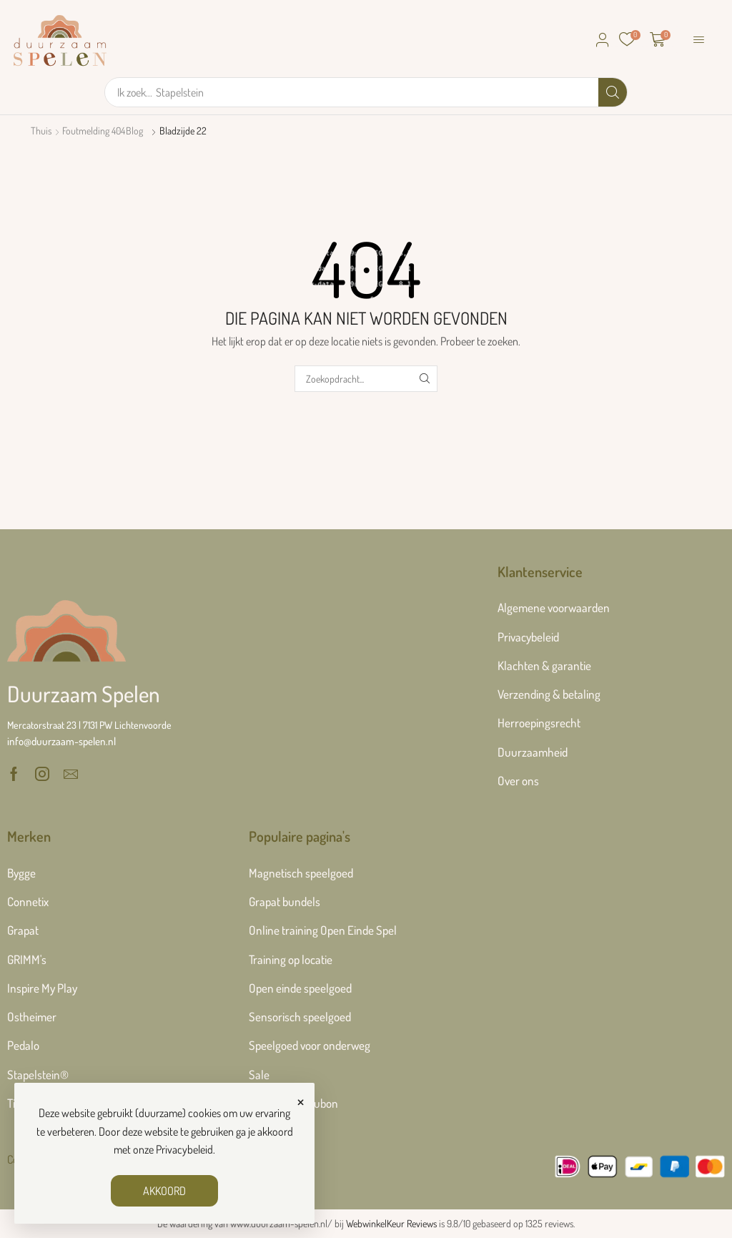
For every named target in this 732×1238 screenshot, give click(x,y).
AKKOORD (164, 1191)
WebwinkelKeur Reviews (391, 1223)
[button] (602, 40)
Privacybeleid (184, 1149)
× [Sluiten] (301, 1100)
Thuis (41, 130)
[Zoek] (612, 92)
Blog (134, 130)
